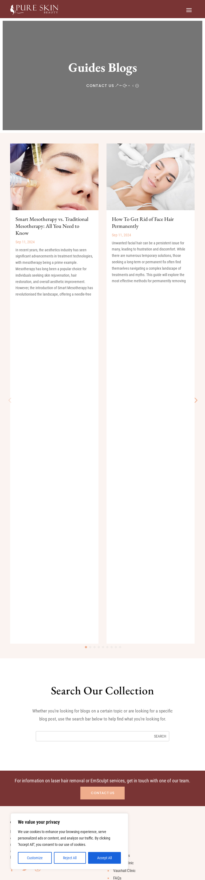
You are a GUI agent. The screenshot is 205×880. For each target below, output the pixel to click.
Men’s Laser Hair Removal (36, 615)
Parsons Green (27, 721)
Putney (21, 751)
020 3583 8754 (127, 672)
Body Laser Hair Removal (35, 630)
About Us (120, 507)
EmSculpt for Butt (29, 653)
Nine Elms (23, 728)
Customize (35, 858)
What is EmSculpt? (30, 638)
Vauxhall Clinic (124, 530)
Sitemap (119, 575)
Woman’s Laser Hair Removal (38, 608)
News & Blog (123, 545)
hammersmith (26, 759)
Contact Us (121, 568)
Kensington (24, 744)
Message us (125, 681)
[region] (69, 841)
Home (118, 491)
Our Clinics (121, 514)
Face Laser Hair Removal (35, 623)
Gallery (118, 560)
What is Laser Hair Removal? (38, 600)
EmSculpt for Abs (29, 646)
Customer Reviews (127, 552)
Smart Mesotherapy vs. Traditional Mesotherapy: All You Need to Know (51, 226)
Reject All (70, 858)
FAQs (117, 537)
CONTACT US (100, 85)
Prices (118, 499)
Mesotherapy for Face (33, 669)
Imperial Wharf (27, 736)
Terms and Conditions (145, 857)
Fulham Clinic (123, 522)
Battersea (23, 706)
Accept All (104, 858)
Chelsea (22, 713)
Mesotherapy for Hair (32, 661)
